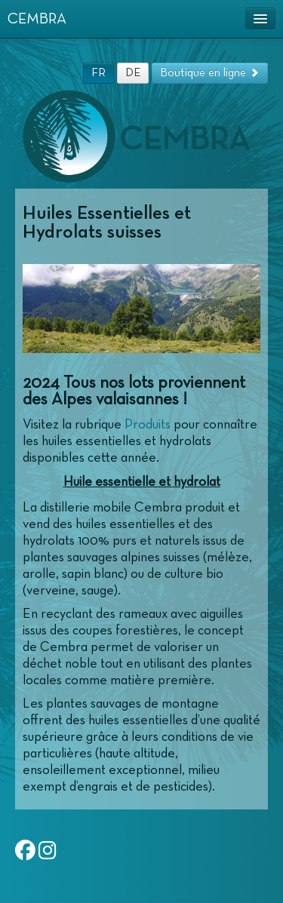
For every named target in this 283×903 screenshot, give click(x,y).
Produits (148, 425)
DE (132, 72)
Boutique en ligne (210, 72)
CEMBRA (37, 18)
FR (98, 72)
